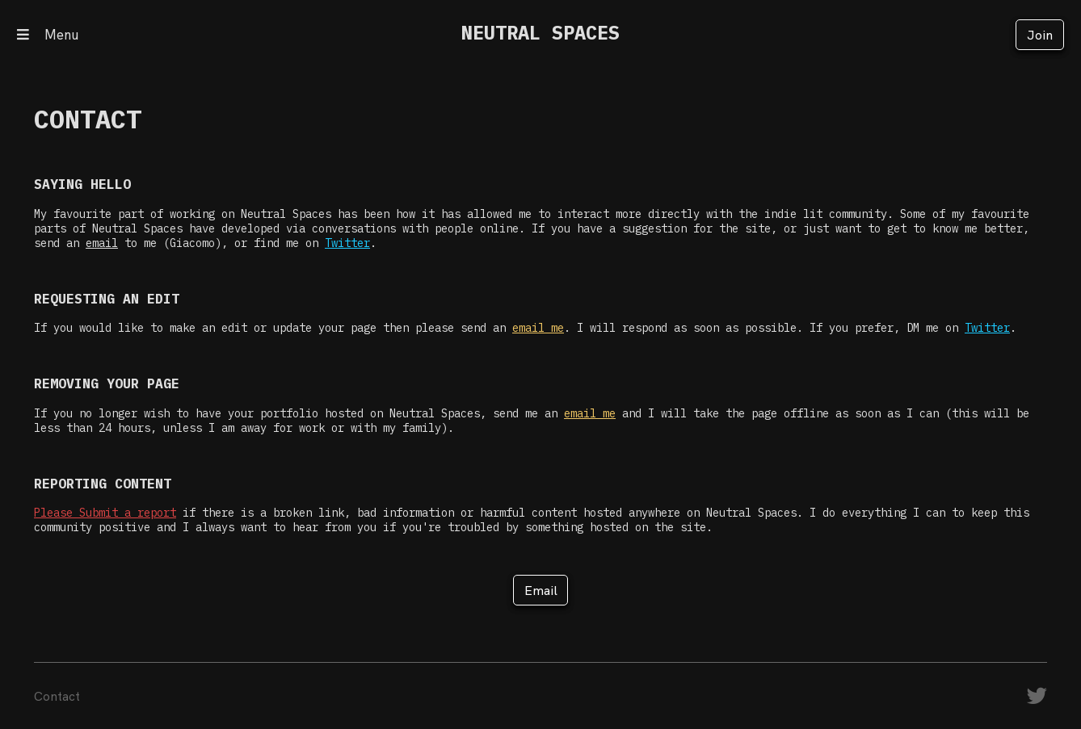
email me (538, 328)
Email (540, 590)
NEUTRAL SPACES (540, 32)
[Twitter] (1037, 699)
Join (1040, 35)
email (102, 243)
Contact (57, 696)
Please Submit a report (105, 512)
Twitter (347, 243)
